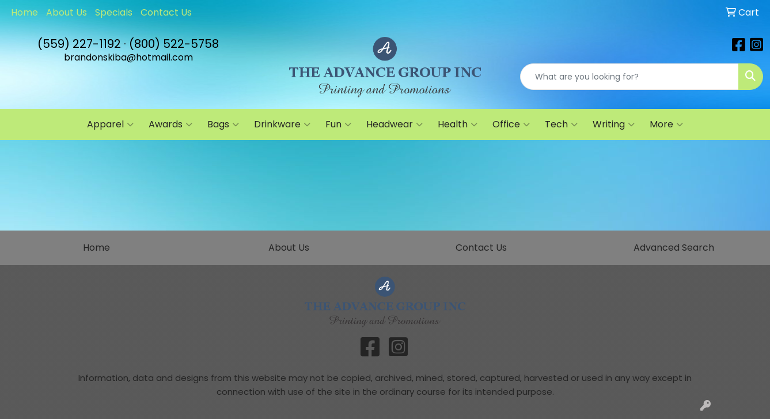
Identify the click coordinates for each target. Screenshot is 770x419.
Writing (614, 124)
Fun (338, 124)
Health (457, 124)
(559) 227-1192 (79, 44)
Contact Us (166, 12)
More (666, 124)
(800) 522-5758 (174, 44)
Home (24, 12)
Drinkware (282, 124)
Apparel (110, 124)
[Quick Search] (629, 76)
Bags (223, 124)
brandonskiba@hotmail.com (128, 57)
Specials (113, 12)
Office (511, 124)
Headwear (394, 124)
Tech (561, 124)
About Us (66, 12)
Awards (170, 124)
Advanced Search (674, 247)
